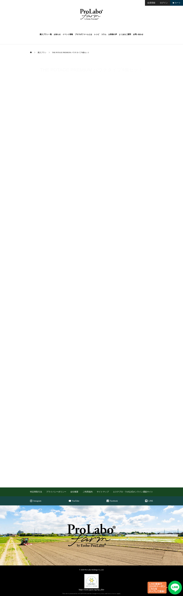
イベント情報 (68, 34)
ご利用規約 (88, 492)
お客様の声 (112, 34)
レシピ (96, 34)
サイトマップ (103, 492)
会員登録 (151, 3)
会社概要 (74, 492)
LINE (149, 501)
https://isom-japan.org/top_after (91, 590)
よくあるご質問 (125, 34)
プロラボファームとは (83, 34)
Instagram (35, 501)
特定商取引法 (36, 492)
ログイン (164, 3)
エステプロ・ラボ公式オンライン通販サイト (133, 492)
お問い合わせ (138, 34)
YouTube (74, 501)
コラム (103, 34)
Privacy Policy (101, 593)
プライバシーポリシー (56, 492)
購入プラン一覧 (46, 34)
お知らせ (57, 34)
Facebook (112, 501)
